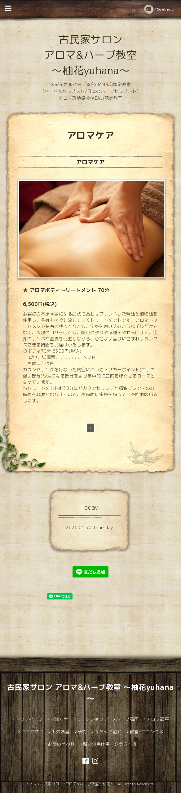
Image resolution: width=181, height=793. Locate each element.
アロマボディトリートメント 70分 (70, 290)
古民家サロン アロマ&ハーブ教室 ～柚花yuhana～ (90, 55)
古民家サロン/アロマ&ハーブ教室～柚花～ (78, 783)
